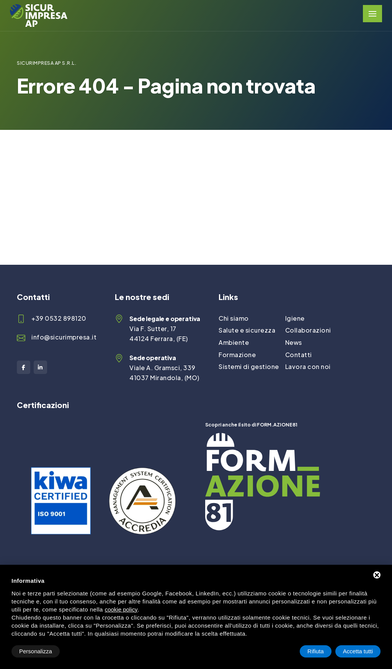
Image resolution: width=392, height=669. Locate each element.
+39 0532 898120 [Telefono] (59, 318)
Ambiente (234, 342)
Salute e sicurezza (247, 330)
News (293, 342)
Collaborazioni (308, 330)
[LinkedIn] (40, 367)
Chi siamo (234, 318)
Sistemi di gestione (249, 366)
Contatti (298, 355)
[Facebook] (23, 367)
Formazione (237, 355)
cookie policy (121, 609)
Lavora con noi (308, 366)
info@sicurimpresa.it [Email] (63, 337)
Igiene (295, 318)
